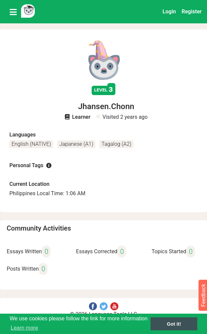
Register (192, 11)
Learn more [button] (24, 328)
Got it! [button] (174, 324)
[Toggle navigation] (13, 11)
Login (169, 11)
